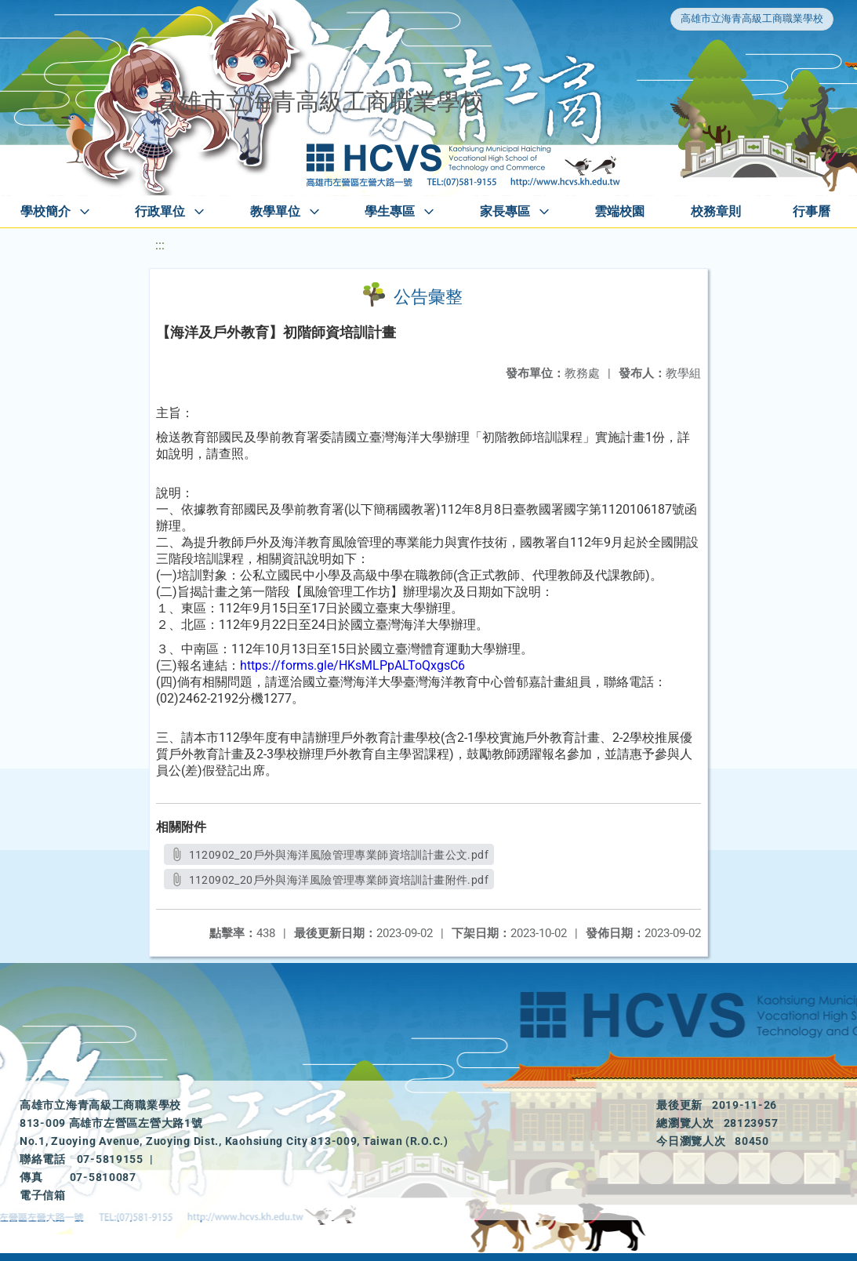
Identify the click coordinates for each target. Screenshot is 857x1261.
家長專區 (505, 211)
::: (160, 245)
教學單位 (275, 211)
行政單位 (160, 211)
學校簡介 (45, 211)
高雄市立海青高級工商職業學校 (752, 18)
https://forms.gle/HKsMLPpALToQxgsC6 (352, 665)
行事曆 (811, 211)
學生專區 (390, 211)
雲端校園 (619, 211)
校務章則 (716, 211)
